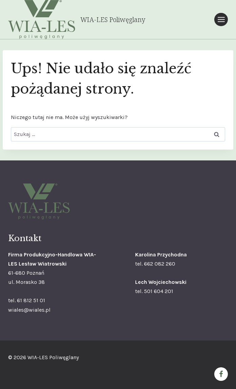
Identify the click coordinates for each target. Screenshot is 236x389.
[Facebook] (221, 374)
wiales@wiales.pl (29, 310)
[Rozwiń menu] (221, 19)
